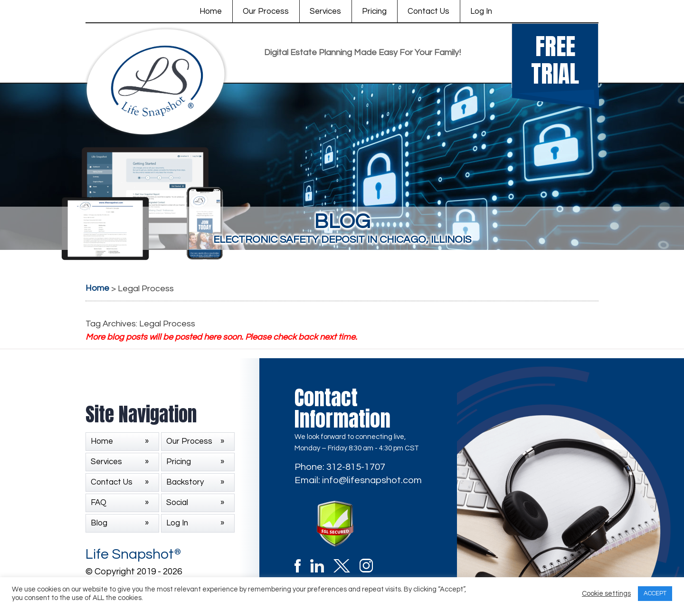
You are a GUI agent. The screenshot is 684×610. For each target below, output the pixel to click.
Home (211, 11)
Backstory (185, 482)
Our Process (266, 11)
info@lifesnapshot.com (372, 480)
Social (177, 502)
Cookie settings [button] (606, 593)
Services (325, 11)
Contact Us (428, 11)
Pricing (374, 11)
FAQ (98, 502)
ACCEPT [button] (655, 593)
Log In (481, 11)
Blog (99, 523)
